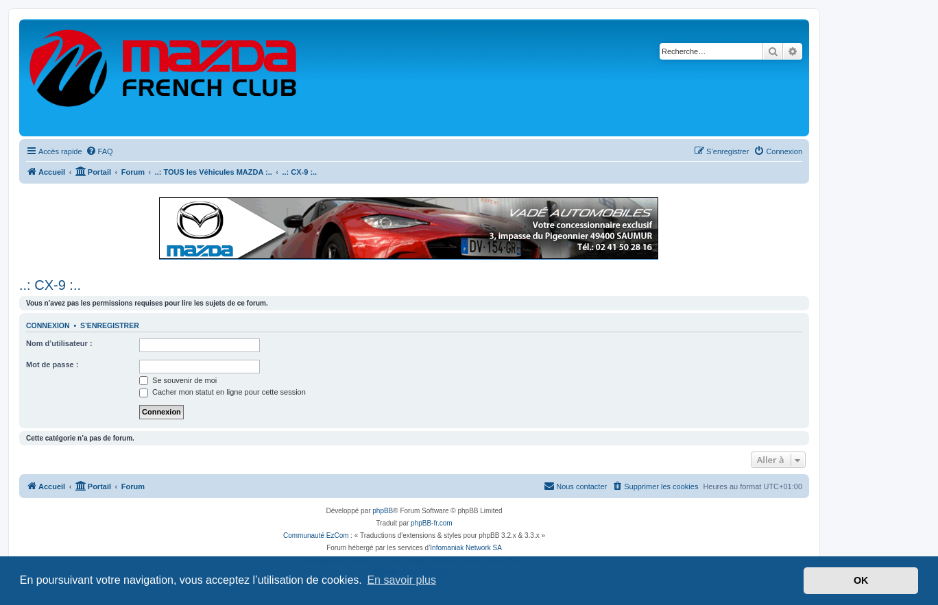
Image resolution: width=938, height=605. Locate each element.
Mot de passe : (52, 364)
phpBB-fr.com (432, 523)
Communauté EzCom (316, 535)
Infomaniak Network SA (466, 548)
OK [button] (861, 580)
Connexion (48, 325)
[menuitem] (99, 151)
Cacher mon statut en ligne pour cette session (222, 392)
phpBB (382, 511)
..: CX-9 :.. (50, 285)
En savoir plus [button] (401, 580)
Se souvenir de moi (178, 380)
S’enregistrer (109, 325)
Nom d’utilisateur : (59, 343)
